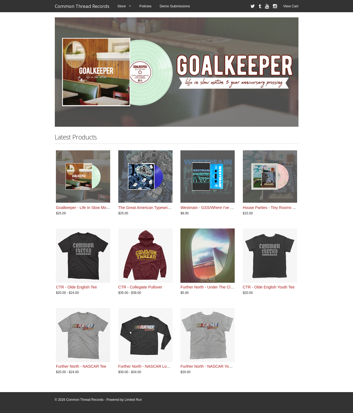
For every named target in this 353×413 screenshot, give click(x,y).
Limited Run (133, 400)
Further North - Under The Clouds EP (212, 287)
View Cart (290, 6)
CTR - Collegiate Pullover (140, 287)
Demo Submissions (175, 6)
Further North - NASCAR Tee (81, 366)
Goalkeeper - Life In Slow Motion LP (87, 207)
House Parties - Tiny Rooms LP (270, 207)
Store (121, 6)
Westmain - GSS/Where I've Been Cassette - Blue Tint (227, 207)
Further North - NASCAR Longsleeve (150, 366)
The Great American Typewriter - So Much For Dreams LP (168, 207)
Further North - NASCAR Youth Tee (210, 366)
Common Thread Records (82, 6)
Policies (145, 6)
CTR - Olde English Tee (76, 287)
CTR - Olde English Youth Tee (269, 287)
